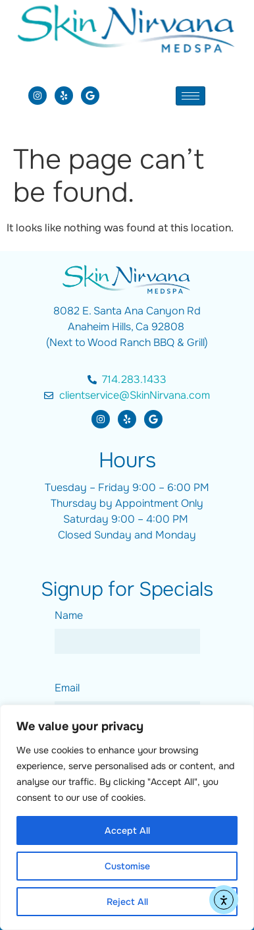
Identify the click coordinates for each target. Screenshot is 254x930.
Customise (127, 866)
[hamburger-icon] (190, 95)
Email (67, 688)
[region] (127, 817)
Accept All (127, 830)
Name (69, 615)
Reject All (127, 902)
